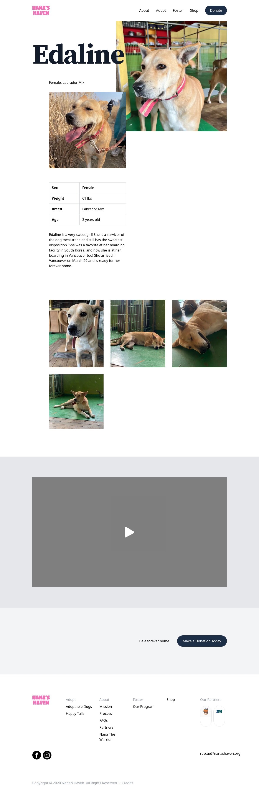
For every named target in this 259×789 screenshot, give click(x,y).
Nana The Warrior (107, 737)
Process (105, 713)
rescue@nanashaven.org (220, 753)
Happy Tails (75, 713)
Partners (106, 727)
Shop (194, 10)
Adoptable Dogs (79, 706)
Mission (105, 706)
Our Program (143, 706)
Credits (127, 783)
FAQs (103, 720)
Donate (216, 10)
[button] (144, 10)
